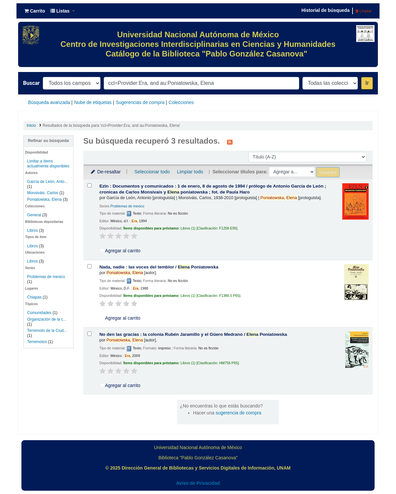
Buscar (31, 83)
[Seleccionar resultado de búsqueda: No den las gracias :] (89, 334)
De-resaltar (105, 171)
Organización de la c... (46, 319)
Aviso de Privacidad (198, 483)
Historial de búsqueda (325, 10)
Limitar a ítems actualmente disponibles (48, 163)
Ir (367, 83)
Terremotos (37, 341)
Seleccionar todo (152, 171)
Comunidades (39, 312)
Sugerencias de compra (140, 102)
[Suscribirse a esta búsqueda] (230, 141)
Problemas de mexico (46, 276)
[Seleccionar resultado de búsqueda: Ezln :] (89, 185)
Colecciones (181, 102)
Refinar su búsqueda (48, 140)
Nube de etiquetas (93, 102)
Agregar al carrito (120, 250)
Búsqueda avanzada (49, 102)
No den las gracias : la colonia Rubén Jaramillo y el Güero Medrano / (193, 334)
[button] (35, 11)
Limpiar (363, 11)
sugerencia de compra (239, 412)
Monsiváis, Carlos (42, 193)
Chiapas (34, 297)
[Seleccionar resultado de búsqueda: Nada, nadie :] (89, 266)
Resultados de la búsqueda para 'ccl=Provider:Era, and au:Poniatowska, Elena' (111, 125)
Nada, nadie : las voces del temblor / (158, 267)
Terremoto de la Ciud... (47, 330)
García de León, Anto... (47, 181)
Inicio (31, 125)
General (34, 215)
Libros (32, 230)
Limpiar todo (190, 171)
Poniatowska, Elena (44, 199)
